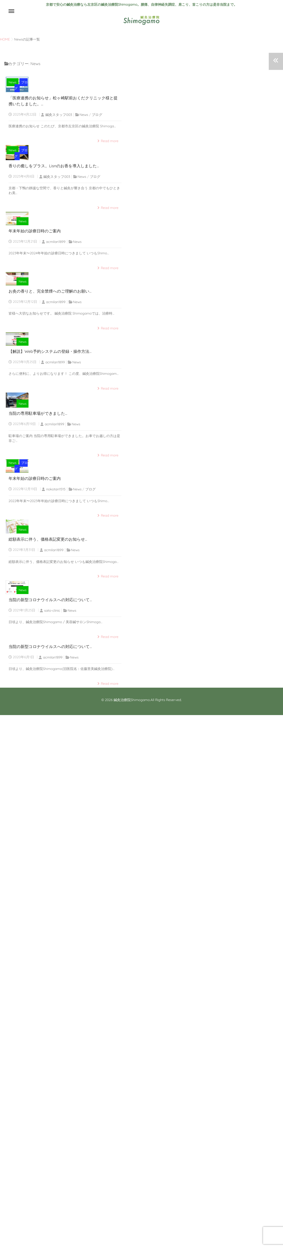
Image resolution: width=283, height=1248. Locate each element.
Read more (110, 205)
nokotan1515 (56, 906)
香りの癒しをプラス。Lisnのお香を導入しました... (54, 293)
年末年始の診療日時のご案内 (35, 415)
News (104, 152)
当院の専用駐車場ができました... (38, 774)
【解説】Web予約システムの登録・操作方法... (50, 648)
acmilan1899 (55, 426)
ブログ (117, 152)
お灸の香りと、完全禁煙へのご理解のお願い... (50, 531)
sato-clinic (52, 1143)
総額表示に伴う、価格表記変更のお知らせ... (48, 1015)
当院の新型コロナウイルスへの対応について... (50, 1132)
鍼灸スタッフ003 (58, 178)
